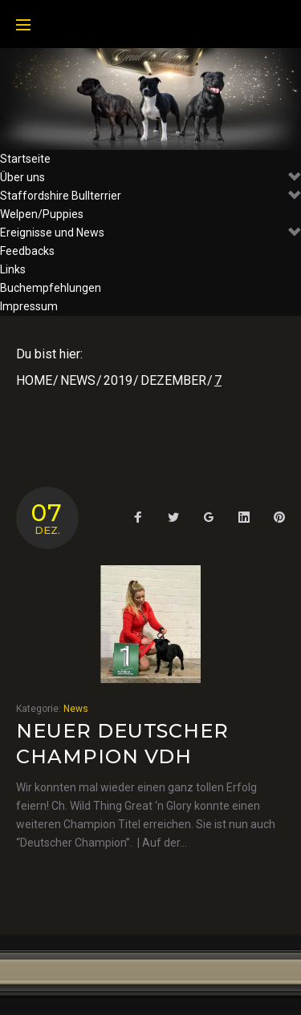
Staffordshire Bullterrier (150, 196)
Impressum (29, 306)
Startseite (25, 158)
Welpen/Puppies (41, 214)
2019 (118, 380)
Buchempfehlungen (50, 287)
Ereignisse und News (150, 233)
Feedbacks (27, 251)
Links (13, 269)
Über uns (150, 177)
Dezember (173, 380)
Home (34, 380)
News (78, 380)
